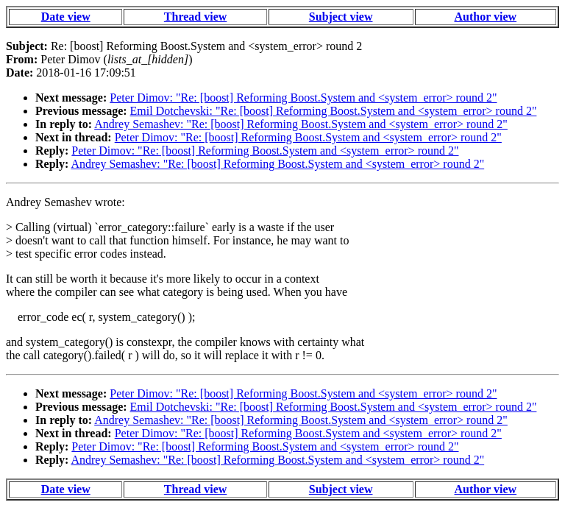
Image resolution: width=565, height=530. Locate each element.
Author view (486, 16)
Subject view (341, 16)
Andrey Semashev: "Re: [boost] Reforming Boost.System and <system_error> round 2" (301, 124)
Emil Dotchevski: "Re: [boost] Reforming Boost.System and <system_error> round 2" (333, 111)
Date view (65, 16)
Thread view (195, 16)
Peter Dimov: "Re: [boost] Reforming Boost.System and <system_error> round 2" (303, 97)
